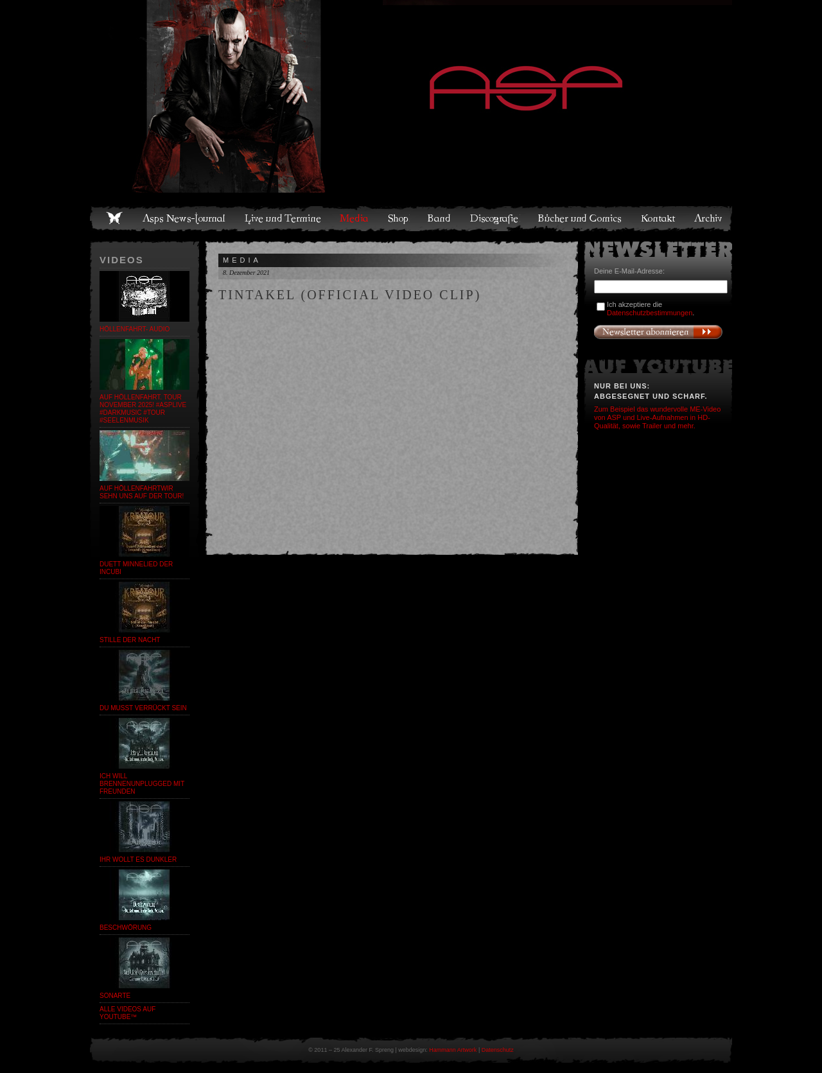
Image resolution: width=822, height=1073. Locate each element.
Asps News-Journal (185, 218)
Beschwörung (126, 927)
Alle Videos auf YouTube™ (127, 1013)
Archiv (709, 218)
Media (355, 218)
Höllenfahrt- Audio (135, 329)
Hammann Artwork (453, 1050)
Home (114, 218)
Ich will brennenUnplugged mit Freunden (142, 783)
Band (440, 218)
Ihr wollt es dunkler (138, 859)
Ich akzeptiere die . (650, 309)
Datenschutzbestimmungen (649, 313)
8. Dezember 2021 (246, 272)
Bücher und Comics (580, 218)
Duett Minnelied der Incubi (136, 568)
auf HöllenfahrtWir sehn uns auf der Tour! (142, 492)
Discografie (495, 218)
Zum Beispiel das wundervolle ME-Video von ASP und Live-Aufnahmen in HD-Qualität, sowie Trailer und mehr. (657, 417)
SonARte (115, 995)
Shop (399, 218)
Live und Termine (283, 218)
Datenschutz (498, 1050)
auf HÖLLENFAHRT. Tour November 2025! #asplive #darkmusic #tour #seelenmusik (143, 409)
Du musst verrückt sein (143, 707)
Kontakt (658, 218)
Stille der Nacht (130, 639)
